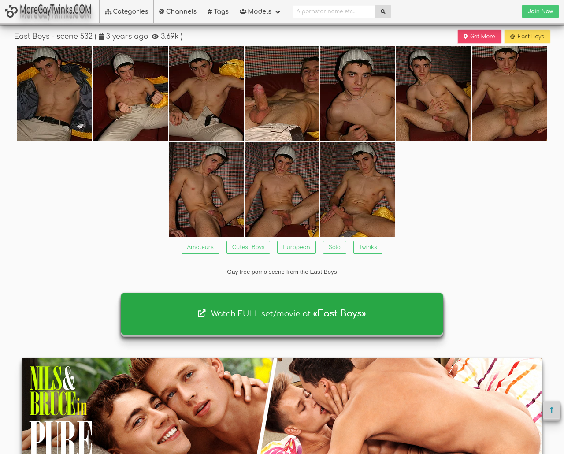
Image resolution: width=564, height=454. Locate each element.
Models (255, 11)
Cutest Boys (248, 247)
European (296, 247)
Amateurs (200, 247)
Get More (479, 36)
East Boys (527, 36)
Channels (178, 11)
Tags (218, 11)
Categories (126, 11)
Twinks (368, 247)
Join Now (540, 11)
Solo (335, 247)
